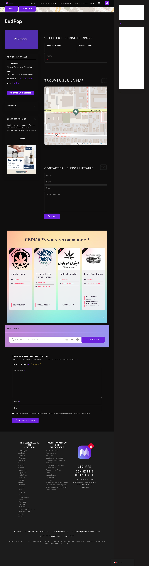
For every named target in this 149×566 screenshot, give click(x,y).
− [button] (47, 100)
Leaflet (74, 152)
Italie (20, 498)
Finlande (21, 486)
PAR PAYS (88, 7)
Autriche (21, 464)
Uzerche (90, 288)
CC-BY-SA (103, 152)
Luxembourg (23, 505)
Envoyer (52, 224)
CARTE (55, 7)
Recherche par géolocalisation (77, 347)
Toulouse (17, 288)
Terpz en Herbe (44, 294)
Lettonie (21, 500)
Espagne (22, 481)
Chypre (21, 473)
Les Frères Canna (93, 291)
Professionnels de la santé (56, 495)
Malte (20, 508)
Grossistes (90, 307)
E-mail (17, 416)
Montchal (41, 291)
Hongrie (21, 493)
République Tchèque (26, 517)
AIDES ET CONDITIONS (50, 544)
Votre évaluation (21, 373)
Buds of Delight (68, 291)
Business (125, 13)
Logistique (50, 486)
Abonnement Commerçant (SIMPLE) (127, 79)
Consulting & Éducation (55, 473)
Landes (65, 288)
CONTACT (69, 544)
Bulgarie (21, 468)
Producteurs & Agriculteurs (19, 313)
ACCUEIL (18, 540)
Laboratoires (51, 483)
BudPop (16, 91)
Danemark (22, 478)
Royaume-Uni (24, 520)
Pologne (21, 513)
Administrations (52, 459)
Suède (21, 522)
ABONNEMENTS (60, 540)
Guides (124, 16)
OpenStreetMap (88, 152)
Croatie (21, 476)
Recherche (93, 348)
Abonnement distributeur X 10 (128, 57)
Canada (21, 471)
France (21, 488)
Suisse (21, 525)
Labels (48, 481)
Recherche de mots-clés (12, 347)
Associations (51, 461)
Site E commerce (92, 314)
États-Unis (22, 483)
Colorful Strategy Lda (56, 552)
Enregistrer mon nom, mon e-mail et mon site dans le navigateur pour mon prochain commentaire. (52, 422)
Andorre (21, 461)
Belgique (22, 466)
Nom (16, 410)
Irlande (21, 495)
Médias (49, 488)
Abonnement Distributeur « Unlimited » (127, 38)
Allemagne (22, 459)
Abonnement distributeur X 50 (129, 48)
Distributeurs (92, 305)
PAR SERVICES (70, 7)
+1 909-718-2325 (24, 87)
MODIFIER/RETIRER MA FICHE (86, 540)
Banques (49, 464)
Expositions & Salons (54, 478)
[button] (11, 325)
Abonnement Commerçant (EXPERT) (127, 68)
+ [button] (47, 97)
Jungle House (19, 291)
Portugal (21, 515)
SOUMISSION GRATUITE (37, 540)
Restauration (51, 498)
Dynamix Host (77, 550)
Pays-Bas (22, 510)
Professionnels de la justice (57, 493)
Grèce (20, 491)
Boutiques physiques (54, 466)
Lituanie (21, 503)
